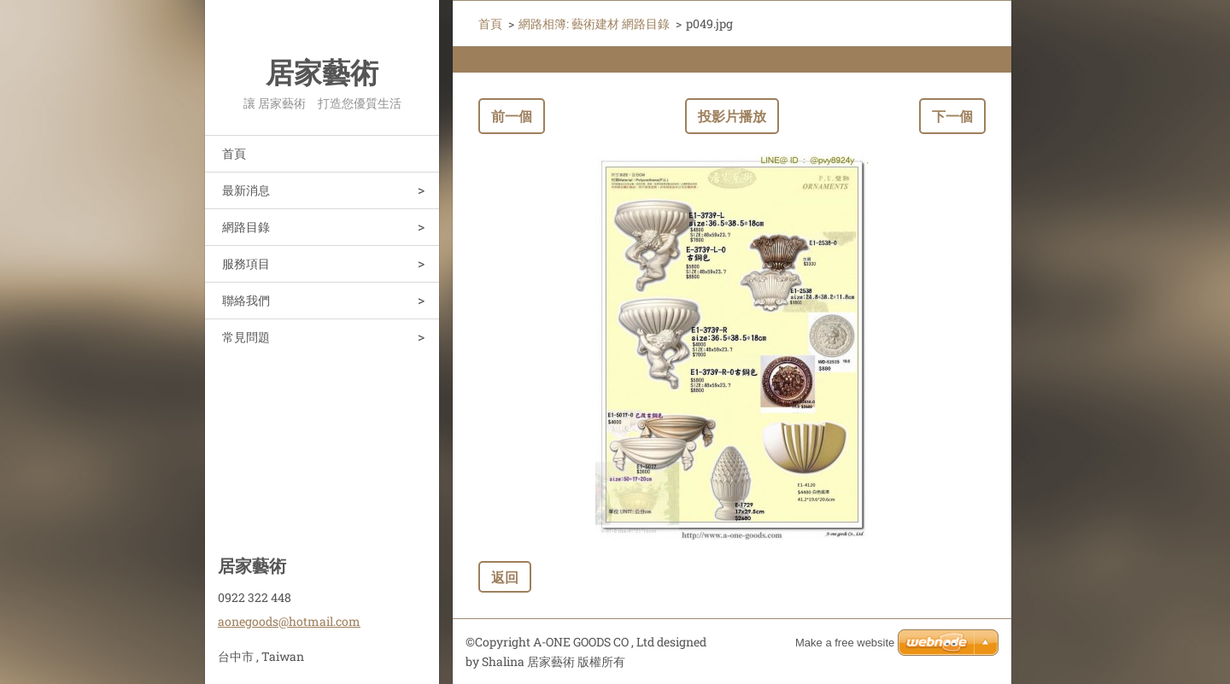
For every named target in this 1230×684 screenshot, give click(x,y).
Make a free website (844, 642)
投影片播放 (732, 116)
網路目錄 (246, 227)
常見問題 (246, 337)
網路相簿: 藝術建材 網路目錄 (594, 23)
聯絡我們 (246, 300)
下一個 (952, 116)
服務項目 (246, 263)
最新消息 (246, 190)
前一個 (511, 116)
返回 (504, 577)
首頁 (234, 153)
